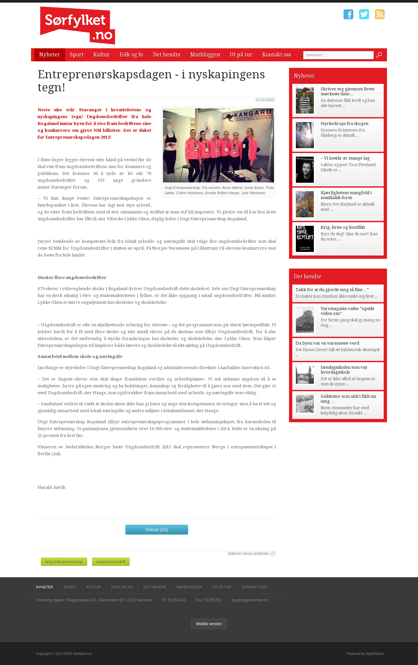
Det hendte (167, 55)
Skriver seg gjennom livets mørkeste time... (347, 91)
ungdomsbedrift (111, 561)
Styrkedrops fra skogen (344, 123)
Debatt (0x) (156, 529)
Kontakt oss (276, 55)
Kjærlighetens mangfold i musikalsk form (346, 195)
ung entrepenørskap (64, 561)
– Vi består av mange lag (345, 158)
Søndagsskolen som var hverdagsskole (344, 370)
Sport (77, 55)
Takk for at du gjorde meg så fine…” (332, 289)
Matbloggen (205, 55)
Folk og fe (131, 55)
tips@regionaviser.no (250, 600)
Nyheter (49, 55)
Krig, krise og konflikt (343, 227)
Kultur (101, 55)
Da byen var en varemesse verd (327, 343)
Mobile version (208, 624)
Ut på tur (241, 55)
